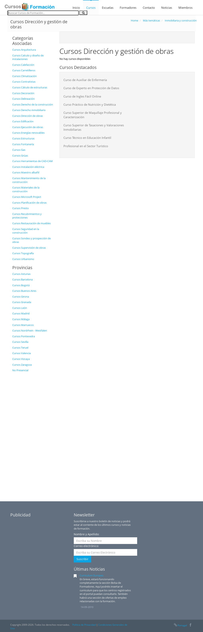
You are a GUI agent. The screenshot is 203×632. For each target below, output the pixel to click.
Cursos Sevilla (20, 342)
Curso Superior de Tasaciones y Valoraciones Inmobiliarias (93, 127)
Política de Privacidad (84, 624)
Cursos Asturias (21, 274)
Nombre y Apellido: (86, 534)
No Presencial (20, 370)
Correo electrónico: (86, 546)
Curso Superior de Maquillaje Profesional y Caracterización (92, 115)
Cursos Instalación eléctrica (28, 167)
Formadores (128, 8)
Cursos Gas (18, 150)
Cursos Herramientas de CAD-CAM (32, 161)
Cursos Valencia (21, 353)
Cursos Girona (20, 296)
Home (134, 20)
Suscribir (82, 559)
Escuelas (107, 8)
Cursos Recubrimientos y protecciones (27, 215)
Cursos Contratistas (23, 81)
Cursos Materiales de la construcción (25, 189)
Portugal (180, 625)
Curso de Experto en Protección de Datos (91, 88)
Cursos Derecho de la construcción (32, 104)
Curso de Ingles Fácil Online (82, 96)
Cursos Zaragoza (22, 364)
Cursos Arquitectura (24, 49)
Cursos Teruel (20, 347)
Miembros (185, 8)
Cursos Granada (21, 302)
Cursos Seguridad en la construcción (25, 231)
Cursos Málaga (21, 319)
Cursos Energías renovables (28, 132)
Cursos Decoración (23, 93)
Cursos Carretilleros (23, 70)
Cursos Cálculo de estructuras (29, 87)
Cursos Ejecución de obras (27, 127)
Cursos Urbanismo (23, 259)
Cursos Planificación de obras (29, 202)
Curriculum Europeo (91, 575)
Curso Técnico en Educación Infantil (87, 138)
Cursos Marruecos (23, 325)
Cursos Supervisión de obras (29, 247)
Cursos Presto (20, 208)
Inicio (76, 8)
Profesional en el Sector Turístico (85, 146)
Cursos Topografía (23, 253)
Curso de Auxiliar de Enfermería (85, 80)
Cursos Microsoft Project (26, 197)
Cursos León (19, 308)
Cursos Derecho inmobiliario (29, 110)
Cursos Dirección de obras (27, 116)
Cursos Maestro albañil (25, 172)
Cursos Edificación (23, 121)
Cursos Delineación (23, 99)
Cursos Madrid (21, 313)
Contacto (149, 8)
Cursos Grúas (20, 155)
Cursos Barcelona (22, 279)
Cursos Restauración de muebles (31, 223)
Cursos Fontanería (23, 144)
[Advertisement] (33, 433)
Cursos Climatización (24, 76)
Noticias (166, 8)
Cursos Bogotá (21, 285)
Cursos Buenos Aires (24, 291)
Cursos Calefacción (23, 65)
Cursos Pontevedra (23, 336)
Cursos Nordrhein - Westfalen (29, 330)
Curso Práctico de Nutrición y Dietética (89, 104)
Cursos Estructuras (23, 138)
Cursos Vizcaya (21, 359)
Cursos (91, 8)
